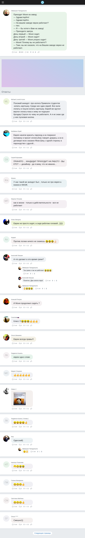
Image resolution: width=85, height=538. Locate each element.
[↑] (31, 52)
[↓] (35, 52)
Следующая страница (42, 533)
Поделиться (38, 52)
